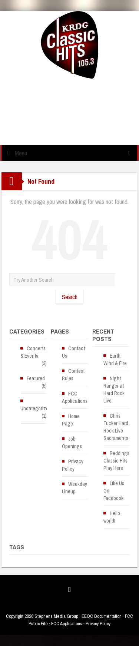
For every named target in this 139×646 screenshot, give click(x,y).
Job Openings (72, 442)
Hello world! (111, 517)
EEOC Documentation (102, 616)
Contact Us (73, 352)
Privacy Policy (72, 465)
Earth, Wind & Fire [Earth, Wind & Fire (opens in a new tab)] (115, 359)
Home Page (71, 420)
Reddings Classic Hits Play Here (116, 460)
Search (69, 296)
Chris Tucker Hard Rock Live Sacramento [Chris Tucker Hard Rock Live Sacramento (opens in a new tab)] (115, 427)
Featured (36, 378)
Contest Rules (73, 375)
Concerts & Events (33, 352)
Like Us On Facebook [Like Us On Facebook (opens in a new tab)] (113, 490)
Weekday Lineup (74, 488)
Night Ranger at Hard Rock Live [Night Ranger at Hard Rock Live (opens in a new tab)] (114, 389)
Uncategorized (35, 408)
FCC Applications (74, 397)
